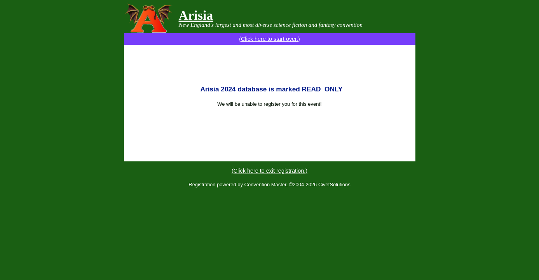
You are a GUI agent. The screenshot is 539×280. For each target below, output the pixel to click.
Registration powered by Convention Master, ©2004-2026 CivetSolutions (269, 184)
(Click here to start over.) (269, 39)
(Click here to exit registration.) (269, 171)
